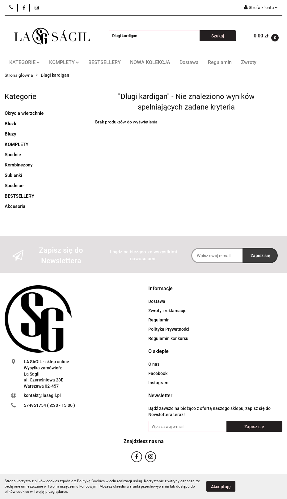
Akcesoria (15, 206)
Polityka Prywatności (168, 329)
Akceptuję (221, 486)
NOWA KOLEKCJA (150, 62)
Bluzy (10, 134)
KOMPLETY (64, 62)
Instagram (158, 382)
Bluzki (11, 124)
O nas (153, 364)
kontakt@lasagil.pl (42, 395)
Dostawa (189, 62)
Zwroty (248, 62)
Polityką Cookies (91, 481)
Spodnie (13, 154)
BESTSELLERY (104, 62)
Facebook (157, 373)
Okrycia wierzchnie (24, 113)
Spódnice (14, 185)
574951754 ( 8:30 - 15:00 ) (49, 405)
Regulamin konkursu (168, 338)
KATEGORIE (24, 62)
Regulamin (220, 62)
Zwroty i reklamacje (167, 310)
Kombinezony (18, 165)
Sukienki (13, 175)
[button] (160, 289)
